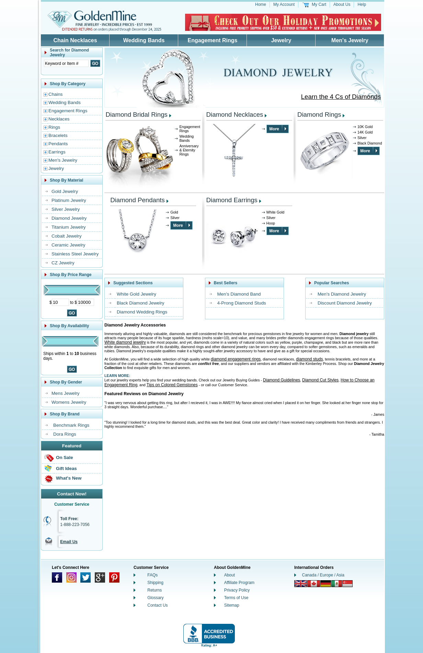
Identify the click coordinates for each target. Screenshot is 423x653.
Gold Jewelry (65, 191)
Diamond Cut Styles (320, 380)
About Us (341, 4)
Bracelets (58, 135)
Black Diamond (369, 143)
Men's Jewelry (349, 40)
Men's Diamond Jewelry (342, 294)
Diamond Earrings (232, 200)
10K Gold (365, 127)
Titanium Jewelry (69, 227)
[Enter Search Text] (66, 63)
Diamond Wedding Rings (142, 311)
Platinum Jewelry (69, 200)
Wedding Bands (144, 40)
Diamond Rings (319, 114)
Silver (362, 138)
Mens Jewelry (65, 393)
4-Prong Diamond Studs (241, 303)
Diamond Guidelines (281, 380)
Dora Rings (64, 434)
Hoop (270, 223)
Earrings (57, 151)
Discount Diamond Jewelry (345, 303)
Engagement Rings (213, 40)
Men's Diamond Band (239, 294)
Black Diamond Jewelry (140, 303)
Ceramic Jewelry (68, 245)
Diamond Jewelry (69, 218)
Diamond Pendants (137, 200)
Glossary (155, 597)
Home (260, 4)
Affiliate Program (239, 582)
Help (361, 4)
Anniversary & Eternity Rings (188, 150)
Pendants (58, 143)
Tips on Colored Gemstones (172, 384)
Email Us (69, 541)
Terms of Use (236, 597)
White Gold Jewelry (136, 294)
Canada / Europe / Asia (323, 575)
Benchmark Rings (71, 425)
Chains (55, 94)
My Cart (319, 4)
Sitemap (231, 605)
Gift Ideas (66, 468)
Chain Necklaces (75, 40)
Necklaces (58, 119)
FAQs (152, 575)
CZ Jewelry (63, 262)
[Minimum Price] (60, 302)
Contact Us (157, 605)
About (229, 575)
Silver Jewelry (66, 209)
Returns (154, 590)
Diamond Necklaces (234, 114)
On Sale (64, 457)
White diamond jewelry (125, 342)
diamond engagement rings (236, 359)
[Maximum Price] (85, 302)
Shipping (155, 582)
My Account (284, 4)
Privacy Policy (237, 590)
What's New (68, 478)
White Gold (275, 212)
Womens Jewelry (69, 402)
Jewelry (281, 40)
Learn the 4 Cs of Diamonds (341, 96)
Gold (174, 212)
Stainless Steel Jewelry (75, 253)
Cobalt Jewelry (66, 236)
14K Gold (365, 132)
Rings (54, 127)
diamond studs (309, 359)
